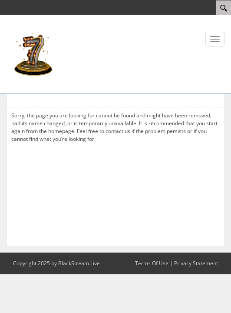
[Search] (223, 7)
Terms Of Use (151, 263)
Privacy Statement (196, 263)
